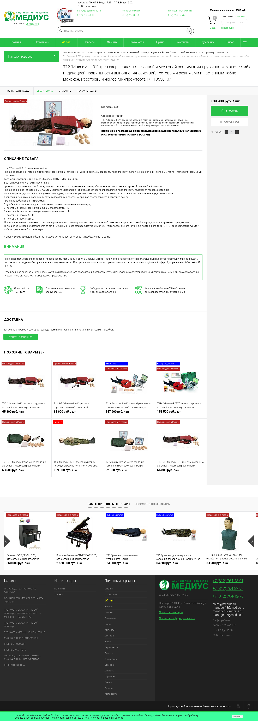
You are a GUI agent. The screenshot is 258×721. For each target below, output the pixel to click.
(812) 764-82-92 (131, 15)
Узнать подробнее (20, 337)
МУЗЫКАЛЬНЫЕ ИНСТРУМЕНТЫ (21, 638)
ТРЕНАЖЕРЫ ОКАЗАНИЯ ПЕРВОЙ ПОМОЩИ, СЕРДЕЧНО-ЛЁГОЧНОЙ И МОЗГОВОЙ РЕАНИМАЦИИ (22, 613)
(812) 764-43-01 (85, 15)
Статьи (108, 682)
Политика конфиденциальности (177, 618)
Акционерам (111, 659)
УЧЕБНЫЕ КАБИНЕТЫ (15, 649)
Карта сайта (111, 694)
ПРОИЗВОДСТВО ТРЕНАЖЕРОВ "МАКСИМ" (20, 590)
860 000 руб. (29, 564)
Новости (89, 42)
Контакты (183, 42)
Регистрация (227, 27)
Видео (230, 42)
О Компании (41, 42)
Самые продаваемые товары (109, 504)
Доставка (208, 42)
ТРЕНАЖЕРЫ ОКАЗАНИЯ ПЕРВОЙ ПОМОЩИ (21, 625)
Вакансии (109, 665)
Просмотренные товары (152, 504)
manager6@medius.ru (89, 10)
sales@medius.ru (131, 10)
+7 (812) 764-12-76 (228, 596)
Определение (32, 23)
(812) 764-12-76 (176, 15)
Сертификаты (111, 647)
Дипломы (109, 670)
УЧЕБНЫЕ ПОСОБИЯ (14, 644)
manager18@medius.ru (180, 10)
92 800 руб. (129, 471)
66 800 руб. (180, 471)
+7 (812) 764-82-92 (228, 588)
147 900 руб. (129, 413)
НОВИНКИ (59, 588)
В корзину (229, 110)
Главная (15, 42)
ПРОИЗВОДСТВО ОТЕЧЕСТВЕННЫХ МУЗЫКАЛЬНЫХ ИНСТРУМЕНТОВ (22, 657)
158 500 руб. (180, 413)
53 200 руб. (229, 564)
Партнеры (110, 676)
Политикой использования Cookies (103, 717)
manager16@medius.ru (228, 615)
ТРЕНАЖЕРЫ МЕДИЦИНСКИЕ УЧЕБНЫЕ (24, 632)
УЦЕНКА (58, 594)
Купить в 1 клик (229, 121)
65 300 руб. (25, 413)
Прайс (160, 42)
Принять (237, 716)
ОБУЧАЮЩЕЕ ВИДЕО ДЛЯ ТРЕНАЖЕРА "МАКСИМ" (24, 600)
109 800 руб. (77, 471)
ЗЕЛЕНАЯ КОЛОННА (14, 665)
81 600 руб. (77, 413)
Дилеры (109, 653)
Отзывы (112, 42)
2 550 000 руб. (79, 564)
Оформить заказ (235, 22)
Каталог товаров (31, 56)
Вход (212, 27)
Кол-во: (219, 131)
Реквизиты (137, 42)
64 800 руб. (179, 564)
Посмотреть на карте (171, 612)
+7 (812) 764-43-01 (228, 581)
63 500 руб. (25, 471)
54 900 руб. (129, 564)
